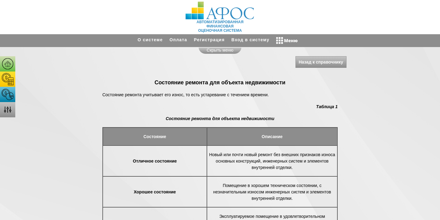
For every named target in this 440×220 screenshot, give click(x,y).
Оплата (178, 39)
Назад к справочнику (321, 62)
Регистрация (209, 39)
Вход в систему (250, 39)
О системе (150, 39)
